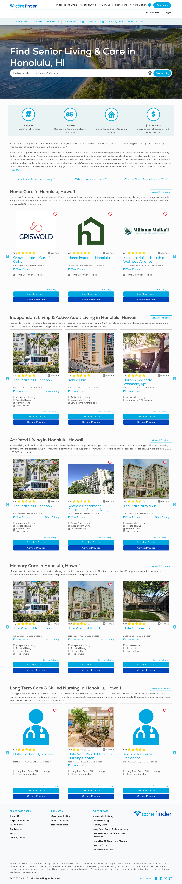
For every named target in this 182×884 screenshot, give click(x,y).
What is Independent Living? (36, 179)
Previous (7, 256)
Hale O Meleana (136, 628)
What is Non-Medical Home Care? (146, 179)
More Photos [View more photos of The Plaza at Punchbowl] (21, 391)
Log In (168, 12)
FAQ (12, 833)
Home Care (121, 4)
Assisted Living (88, 4)
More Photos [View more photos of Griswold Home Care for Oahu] (21, 269)
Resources (162, 5)
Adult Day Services (103, 849)
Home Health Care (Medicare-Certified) (109, 835)
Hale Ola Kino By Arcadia (33, 754)
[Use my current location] (150, 73)
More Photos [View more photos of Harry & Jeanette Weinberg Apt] (131, 391)
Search (162, 73)
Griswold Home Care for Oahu (33, 259)
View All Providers (161, 191)
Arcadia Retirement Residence (139, 756)
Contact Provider (36, 299)
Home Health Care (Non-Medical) (110, 841)
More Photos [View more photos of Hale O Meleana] (131, 639)
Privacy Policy (17, 837)
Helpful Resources (19, 820)
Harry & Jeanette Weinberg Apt (137, 382)
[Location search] (91, 73)
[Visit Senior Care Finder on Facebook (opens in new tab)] (156, 879)
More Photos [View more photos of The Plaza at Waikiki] (131, 517)
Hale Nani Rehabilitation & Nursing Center (90, 756)
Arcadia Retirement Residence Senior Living (88, 508)
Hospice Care (100, 845)
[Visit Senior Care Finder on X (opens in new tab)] (165, 879)
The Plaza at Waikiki (140, 506)
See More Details (36, 294)
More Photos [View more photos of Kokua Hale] (76, 391)
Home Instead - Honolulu (89, 257)
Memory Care (105, 4)
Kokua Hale (77, 380)
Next (175, 256)
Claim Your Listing (60, 816)
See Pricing (52, 391)
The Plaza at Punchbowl (33, 380)
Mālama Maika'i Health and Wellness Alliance (146, 259)
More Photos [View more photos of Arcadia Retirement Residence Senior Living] (76, 517)
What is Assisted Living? (91, 179)
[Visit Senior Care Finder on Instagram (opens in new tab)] (170, 879)
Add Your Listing (60, 820)
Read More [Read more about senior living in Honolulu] (16, 169)
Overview (37, 21)
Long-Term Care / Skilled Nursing (110, 829)
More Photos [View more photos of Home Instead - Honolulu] (76, 269)
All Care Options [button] (140, 5)
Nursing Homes (135, 21)
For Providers (152, 12)
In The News (16, 824)
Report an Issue (59, 824)
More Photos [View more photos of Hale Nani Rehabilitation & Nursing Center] (76, 765)
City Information (19, 21)
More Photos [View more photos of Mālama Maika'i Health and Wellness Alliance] (131, 269)
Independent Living (66, 4)
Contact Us (16, 829)
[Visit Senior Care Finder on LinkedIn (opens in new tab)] (161, 879)
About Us (15, 816)
